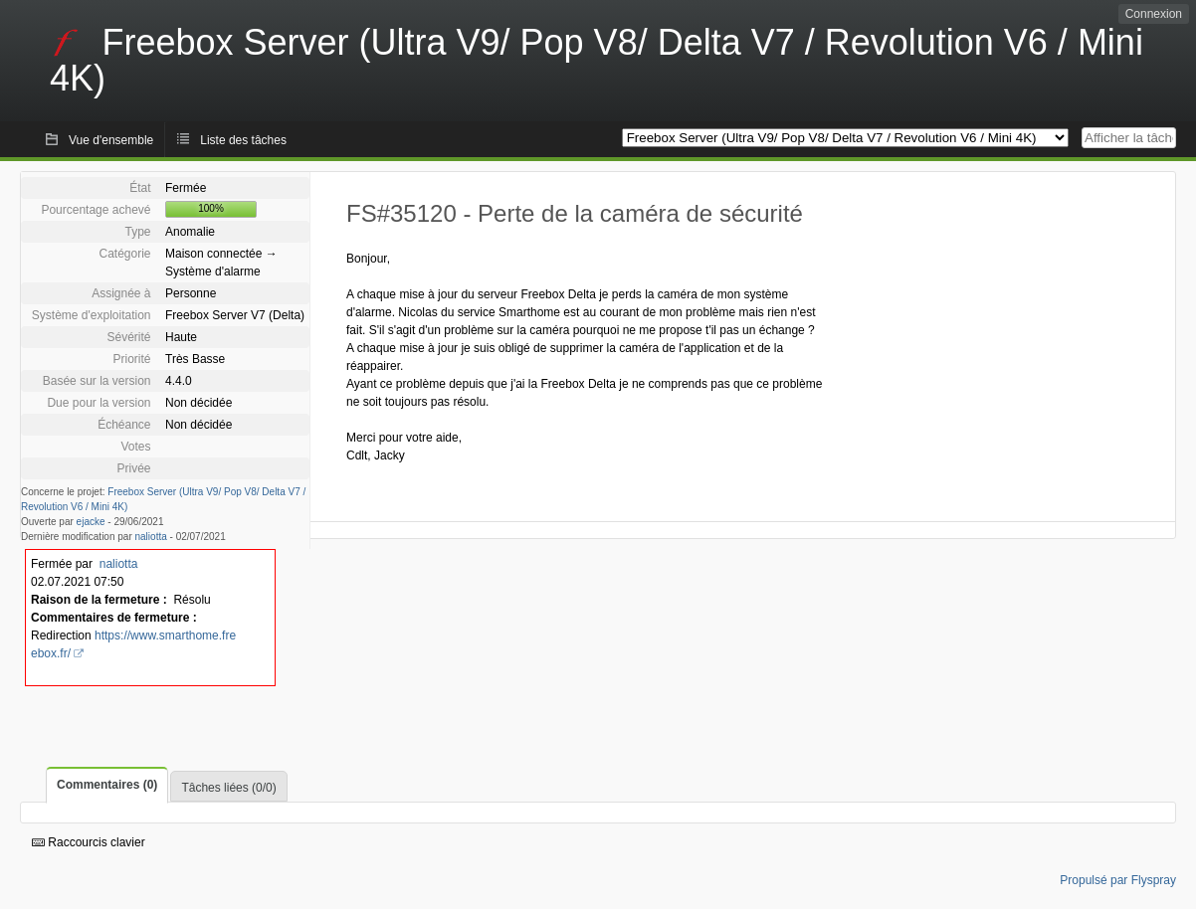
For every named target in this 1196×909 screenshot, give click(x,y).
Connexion (1153, 14)
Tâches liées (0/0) (228, 788)
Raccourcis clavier (88, 842)
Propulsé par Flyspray (1118, 880)
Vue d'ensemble (111, 140)
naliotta (151, 536)
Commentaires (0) (107, 785)
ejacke (91, 521)
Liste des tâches (243, 140)
